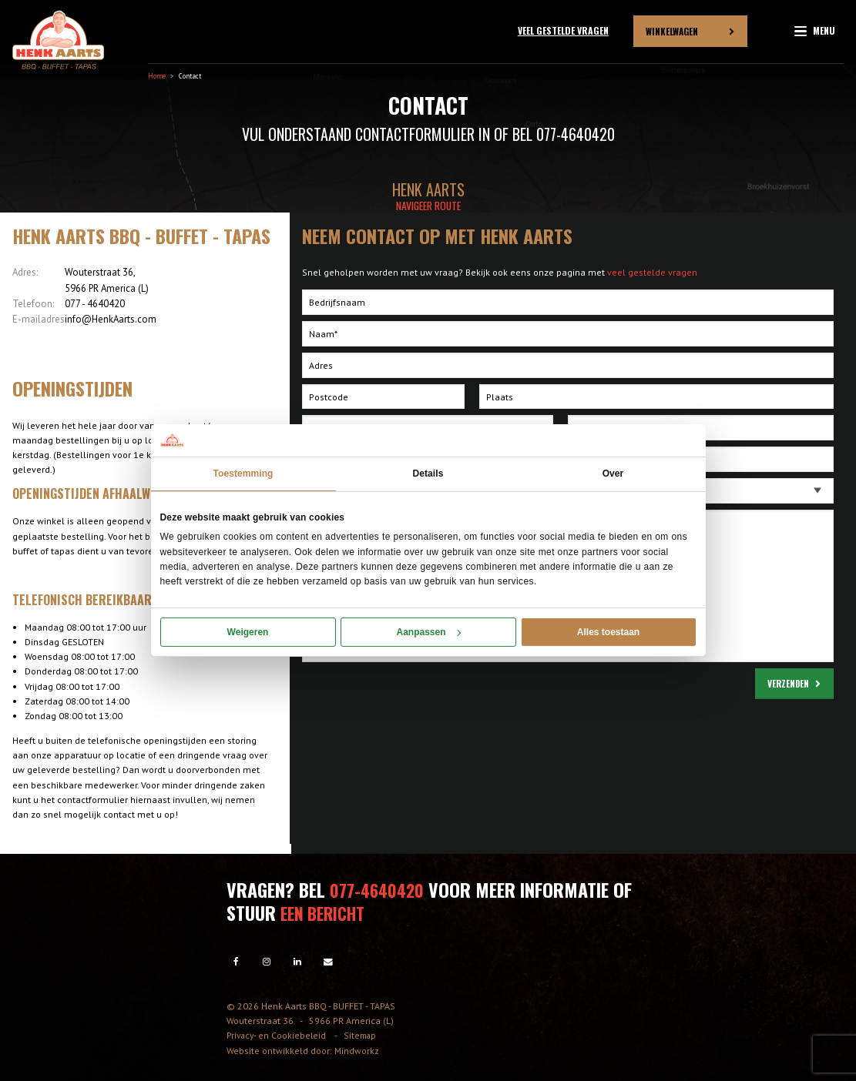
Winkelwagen (672, 30)
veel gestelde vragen (652, 272)
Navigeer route (428, 205)
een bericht (327, 911)
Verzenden (788, 683)
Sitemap (365, 1034)
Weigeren (248, 632)
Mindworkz (356, 1049)
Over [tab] (613, 473)
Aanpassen (428, 632)
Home (157, 76)
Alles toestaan (608, 632)
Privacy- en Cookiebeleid (279, 1034)
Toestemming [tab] (243, 473)
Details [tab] (428, 473)
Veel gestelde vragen (563, 30)
